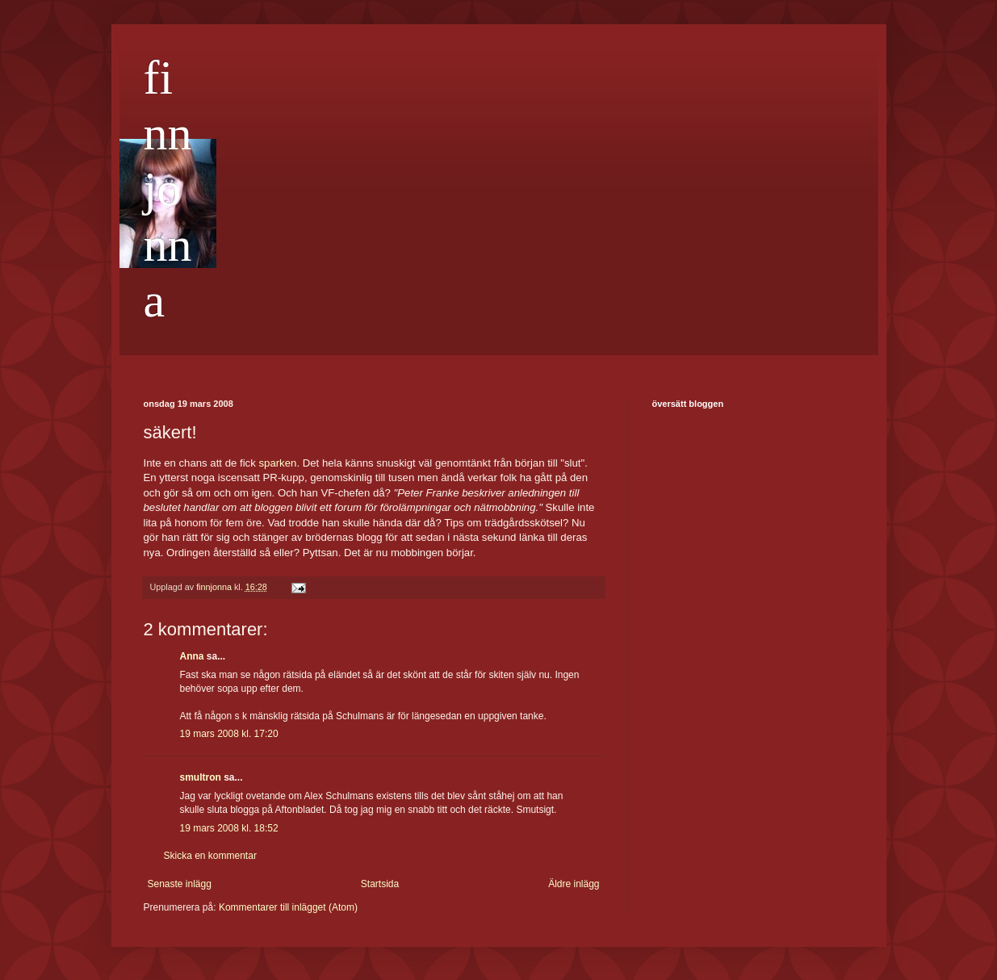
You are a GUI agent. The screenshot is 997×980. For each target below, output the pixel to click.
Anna (192, 656)
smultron (200, 777)
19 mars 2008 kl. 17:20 (229, 733)
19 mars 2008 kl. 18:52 (229, 828)
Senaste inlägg (180, 884)
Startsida (380, 884)
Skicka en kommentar (210, 855)
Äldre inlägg (573, 884)
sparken (277, 463)
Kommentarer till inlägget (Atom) (288, 907)
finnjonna (168, 189)
